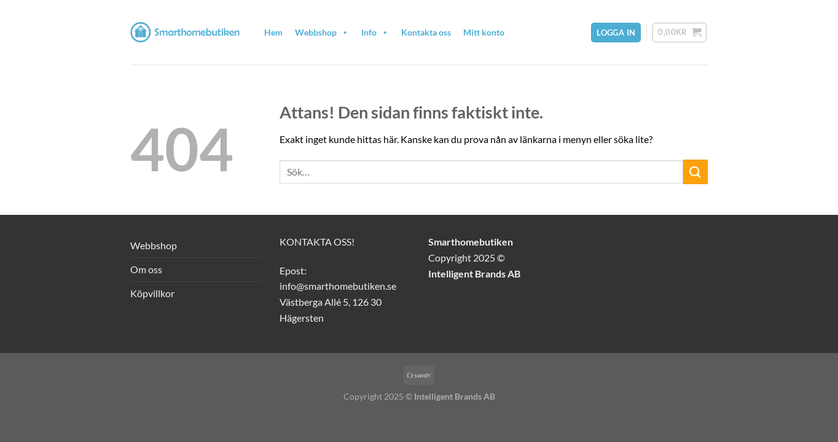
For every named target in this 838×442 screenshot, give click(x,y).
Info (375, 32)
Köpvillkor (152, 293)
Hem (273, 32)
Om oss (146, 269)
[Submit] (695, 172)
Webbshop (322, 32)
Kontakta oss (426, 32)
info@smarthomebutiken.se (338, 286)
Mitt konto (483, 32)
